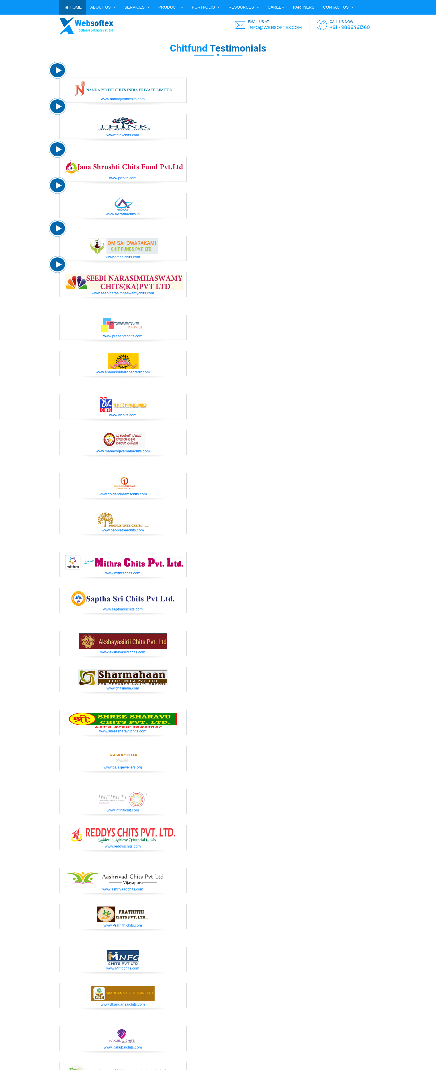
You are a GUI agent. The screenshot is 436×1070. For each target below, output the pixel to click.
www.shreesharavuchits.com (123, 731)
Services (137, 7)
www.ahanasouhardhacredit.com (123, 372)
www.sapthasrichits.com (123, 609)
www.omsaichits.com (123, 257)
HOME (73, 7)
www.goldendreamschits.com (123, 494)
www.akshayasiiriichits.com (122, 652)
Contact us (338, 7)
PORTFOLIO (206, 7)
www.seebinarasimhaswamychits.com (123, 293)
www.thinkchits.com (122, 135)
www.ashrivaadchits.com (122, 889)
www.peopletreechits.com (123, 530)
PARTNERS (303, 7)
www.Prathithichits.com (123, 925)
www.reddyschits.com (123, 846)
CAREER (276, 7)
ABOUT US (103, 7)
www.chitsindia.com (122, 688)
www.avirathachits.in (123, 214)
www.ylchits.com (122, 415)
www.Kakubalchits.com (123, 1047)
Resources (243, 7)
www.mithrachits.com (122, 573)
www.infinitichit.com (123, 810)
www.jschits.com (122, 178)
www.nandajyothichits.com (123, 99)
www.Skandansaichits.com (123, 1004)
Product (170, 7)
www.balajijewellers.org (123, 767)
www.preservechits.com (123, 336)
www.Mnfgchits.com (122, 968)
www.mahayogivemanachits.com (123, 451)
